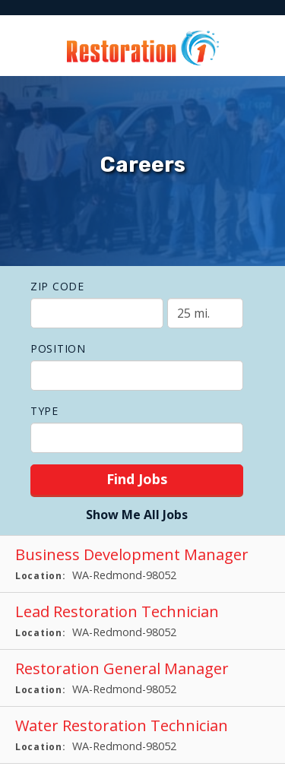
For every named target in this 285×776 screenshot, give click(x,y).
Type (44, 411)
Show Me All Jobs (137, 514)
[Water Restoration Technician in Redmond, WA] (142, 735)
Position (58, 348)
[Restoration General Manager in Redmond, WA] (142, 678)
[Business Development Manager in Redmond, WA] (142, 564)
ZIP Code (57, 286)
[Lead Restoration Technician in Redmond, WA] (142, 621)
